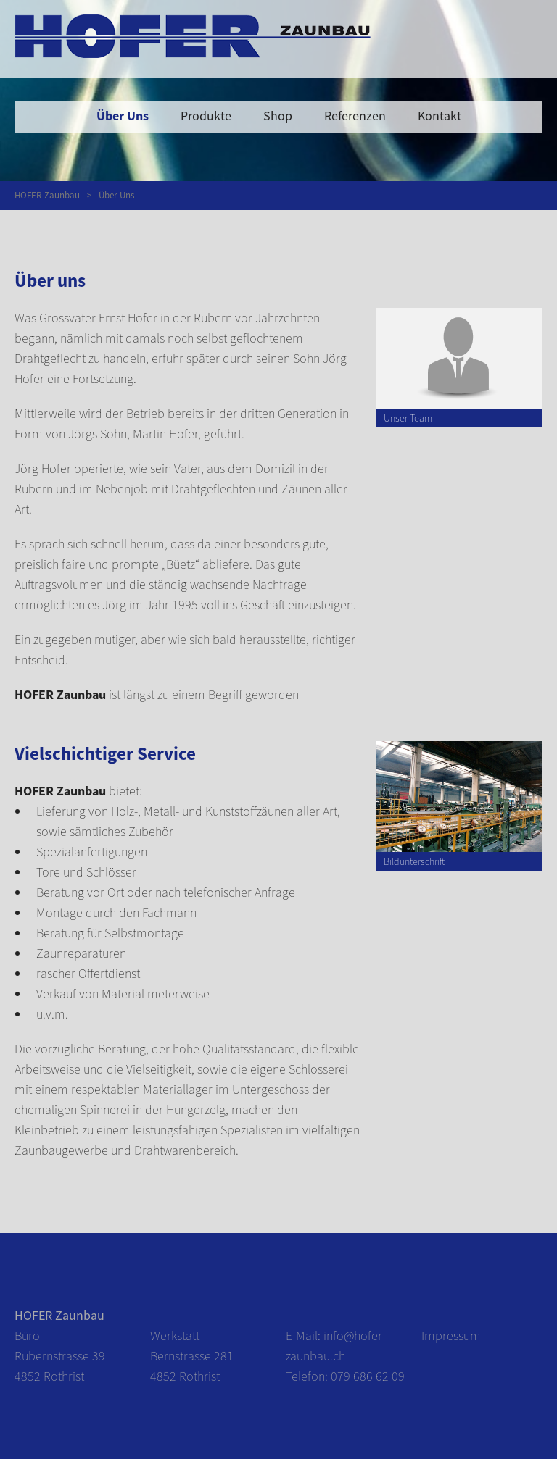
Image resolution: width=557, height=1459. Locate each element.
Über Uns (122, 115)
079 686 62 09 (368, 1376)
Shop (277, 115)
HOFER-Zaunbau (47, 195)
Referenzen (355, 115)
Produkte (206, 115)
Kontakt (439, 115)
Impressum (451, 1335)
